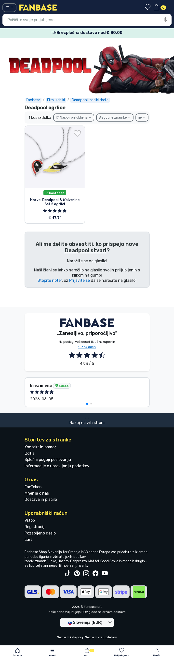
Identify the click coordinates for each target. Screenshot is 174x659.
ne (142, 117)
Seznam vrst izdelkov (101, 637)
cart (28, 539)
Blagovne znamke (115, 117)
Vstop (30, 520)
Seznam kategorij (70, 637)
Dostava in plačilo (41, 499)
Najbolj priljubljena (74, 117)
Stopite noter (50, 280)
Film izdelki (56, 100)
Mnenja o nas (37, 493)
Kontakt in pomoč (41, 447)
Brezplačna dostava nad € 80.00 (87, 32)
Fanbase (33, 100)
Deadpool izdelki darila (89, 100)
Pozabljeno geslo (40, 533)
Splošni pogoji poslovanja (48, 459)
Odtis (29, 453)
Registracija (36, 526)
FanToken (33, 487)
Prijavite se (79, 280)
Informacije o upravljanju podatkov (57, 466)
